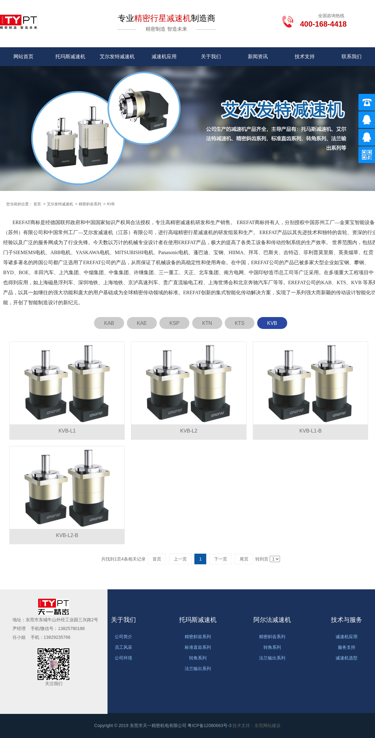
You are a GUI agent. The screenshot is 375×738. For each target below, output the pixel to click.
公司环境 (123, 657)
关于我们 (211, 56)
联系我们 (352, 56)
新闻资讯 (258, 56)
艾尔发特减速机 (117, 56)
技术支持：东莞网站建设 (256, 725)
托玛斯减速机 (70, 56)
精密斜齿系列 (90, 204)
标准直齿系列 (198, 647)
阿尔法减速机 (272, 619)
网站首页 (23, 56)
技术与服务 (346, 619)
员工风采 (123, 647)
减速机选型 (347, 657)
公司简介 (123, 636)
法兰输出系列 (198, 668)
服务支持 (346, 647)
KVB (110, 204)
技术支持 (305, 56)
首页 (37, 204)
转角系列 (198, 657)
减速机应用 (164, 56)
